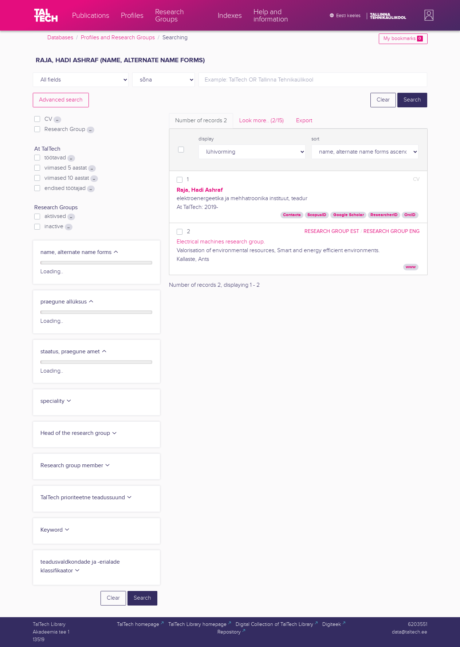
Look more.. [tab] (261, 120)
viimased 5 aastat (69, 168)
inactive (58, 226)
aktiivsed (59, 216)
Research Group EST (331, 231)
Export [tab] (304, 120)
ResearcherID (384, 215)
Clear (383, 99)
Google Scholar (348, 215)
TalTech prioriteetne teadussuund (86, 497)
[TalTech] (46, 15)
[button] (427, 15)
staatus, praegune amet (73, 351)
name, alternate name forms (79, 252)
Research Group (69, 129)
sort (315, 139)
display (206, 139)
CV (52, 119)
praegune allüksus (67, 301)
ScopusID (316, 215)
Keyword (55, 530)
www (411, 267)
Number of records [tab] (201, 120)
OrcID (410, 215)
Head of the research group (78, 433)
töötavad (59, 158)
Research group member (75, 465)
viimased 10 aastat (71, 178)
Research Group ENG (391, 231)
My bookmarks (403, 38)
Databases (60, 37)
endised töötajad (69, 188)
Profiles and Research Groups (118, 37)
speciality (56, 401)
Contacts (292, 215)
